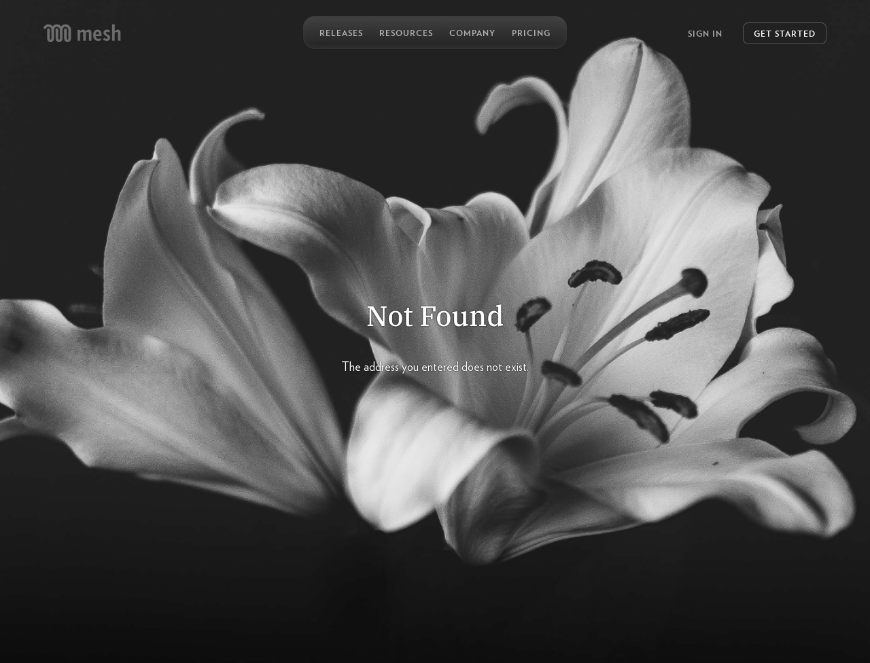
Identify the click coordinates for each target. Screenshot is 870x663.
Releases (341, 32)
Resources (406, 32)
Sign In (705, 33)
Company (472, 32)
